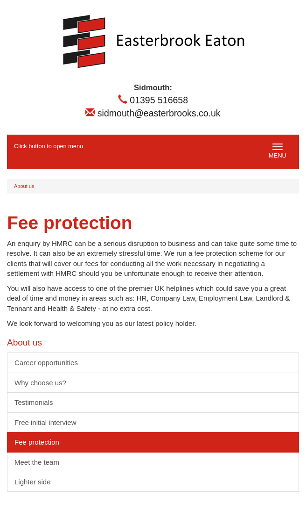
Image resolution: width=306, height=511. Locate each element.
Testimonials (33, 402)
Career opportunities (46, 363)
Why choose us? (40, 383)
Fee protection (36, 442)
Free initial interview (45, 422)
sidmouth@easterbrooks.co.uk (152, 113)
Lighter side (32, 482)
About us (24, 186)
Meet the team (36, 462)
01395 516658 (153, 100)
